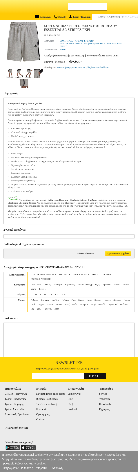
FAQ (70, 404)
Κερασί (98, 300)
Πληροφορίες (11, 467)
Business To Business (47, 399)
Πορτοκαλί (112, 304)
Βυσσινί (55, 300)
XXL (57, 294)
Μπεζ (67, 304)
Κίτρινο (107, 300)
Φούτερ (42, 289)
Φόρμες (47, 284)
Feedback (73, 409)
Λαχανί (41, 304)
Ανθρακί (34, 300)
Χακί (57, 308)
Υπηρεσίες (104, 399)
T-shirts (125, 284)
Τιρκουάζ (47, 308)
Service (103, 393)
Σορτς (33, 289)
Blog (70, 399)
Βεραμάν (45, 300)
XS (50, 294)
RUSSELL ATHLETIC (41, 279)
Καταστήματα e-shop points (50, 393)
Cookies (40, 419)
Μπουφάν (58, 284)
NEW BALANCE (81, 274)
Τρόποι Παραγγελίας (15, 399)
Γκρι (74, 300)
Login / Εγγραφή (80, 16)
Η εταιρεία (41, 409)
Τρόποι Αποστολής (14, 409)
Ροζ (32, 308)
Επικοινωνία (74, 393)
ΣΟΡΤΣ (63, 49)
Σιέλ (39, 308)
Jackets (116, 284)
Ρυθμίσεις (27, 467)
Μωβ (93, 304)
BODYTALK (65, 274)
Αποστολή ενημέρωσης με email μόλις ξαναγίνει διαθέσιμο (83, 67)
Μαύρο (58, 304)
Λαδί (33, 304)
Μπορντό (84, 304)
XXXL (65, 294)
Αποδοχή (57, 467)
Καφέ (89, 300)
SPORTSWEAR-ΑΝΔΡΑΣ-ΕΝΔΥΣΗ (76, 41)
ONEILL (96, 274)
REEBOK (107, 274)
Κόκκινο (117, 300)
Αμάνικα (106, 284)
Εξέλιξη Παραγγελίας (16, 393)
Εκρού (81, 300)
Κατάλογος (43, 16)
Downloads (105, 404)
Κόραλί (127, 300)
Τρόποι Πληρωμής (14, 404)
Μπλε (74, 304)
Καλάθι (60, 16)
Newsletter (69, 362)
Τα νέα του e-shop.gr (47, 404)
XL (44, 294)
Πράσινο (124, 304)
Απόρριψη (41, 467)
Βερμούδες (70, 284)
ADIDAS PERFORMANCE (43, 274)
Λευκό (50, 304)
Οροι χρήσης (42, 414)
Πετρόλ (101, 304)
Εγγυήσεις (104, 409)
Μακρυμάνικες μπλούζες (88, 284)
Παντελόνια (36, 284)
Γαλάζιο (65, 300)
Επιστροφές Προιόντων (17, 414)
